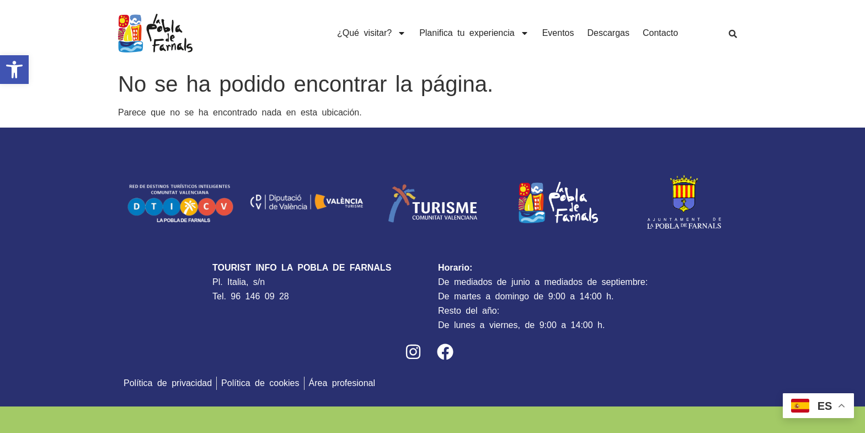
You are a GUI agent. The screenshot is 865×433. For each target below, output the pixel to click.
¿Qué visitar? (371, 33)
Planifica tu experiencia (474, 33)
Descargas (608, 33)
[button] (14, 69)
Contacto (660, 33)
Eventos (558, 33)
